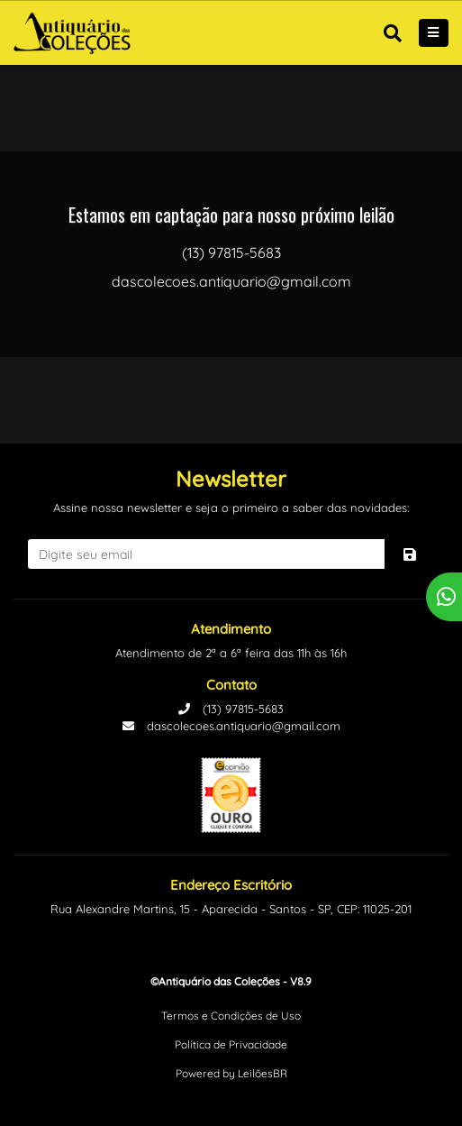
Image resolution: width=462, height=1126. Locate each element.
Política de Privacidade (231, 1044)
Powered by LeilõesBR (231, 1073)
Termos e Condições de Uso (231, 1015)
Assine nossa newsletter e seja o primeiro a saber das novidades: (231, 507)
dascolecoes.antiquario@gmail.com (231, 726)
